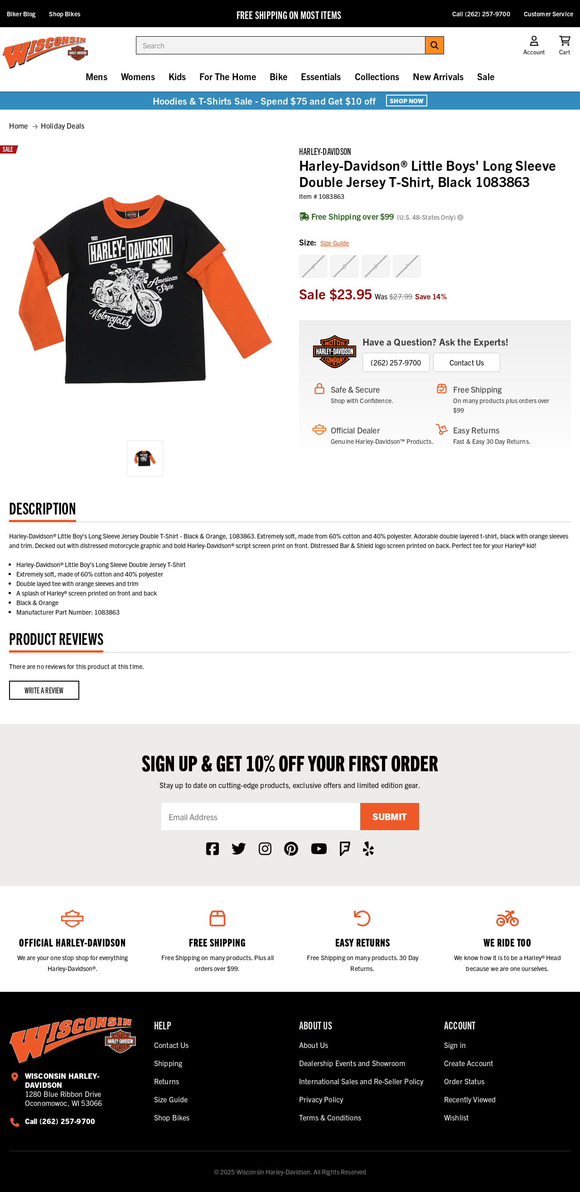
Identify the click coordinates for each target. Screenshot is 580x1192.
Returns (166, 1081)
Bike (278, 76)
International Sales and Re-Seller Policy (361, 1081)
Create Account (468, 1062)
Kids (177, 76)
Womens (138, 76)
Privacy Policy (321, 1099)
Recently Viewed (470, 1099)
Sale (485, 76)
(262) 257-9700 (396, 362)
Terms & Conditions (330, 1117)
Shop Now (407, 100)
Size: (324, 243)
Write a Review (44, 690)
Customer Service (548, 14)
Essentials (321, 76)
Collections (377, 76)
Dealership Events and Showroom (352, 1062)
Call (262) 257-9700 (481, 14)
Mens (96, 76)
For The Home (227, 76)
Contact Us (467, 362)
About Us (313, 1044)
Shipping (168, 1062)
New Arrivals (438, 76)
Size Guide (334, 243)
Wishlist (456, 1117)
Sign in (455, 1044)
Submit (389, 816)
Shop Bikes (64, 14)
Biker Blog (21, 14)
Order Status (464, 1081)
